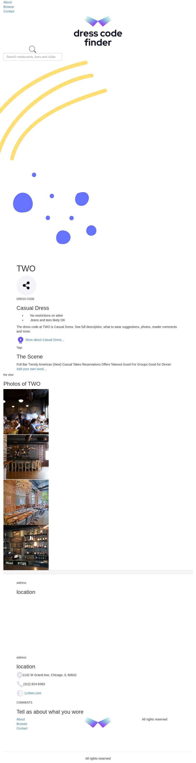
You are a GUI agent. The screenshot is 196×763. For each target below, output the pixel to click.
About (7, 2)
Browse (8, 7)
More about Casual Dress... (40, 340)
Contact (8, 11)
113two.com (32, 693)
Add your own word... (31, 369)
